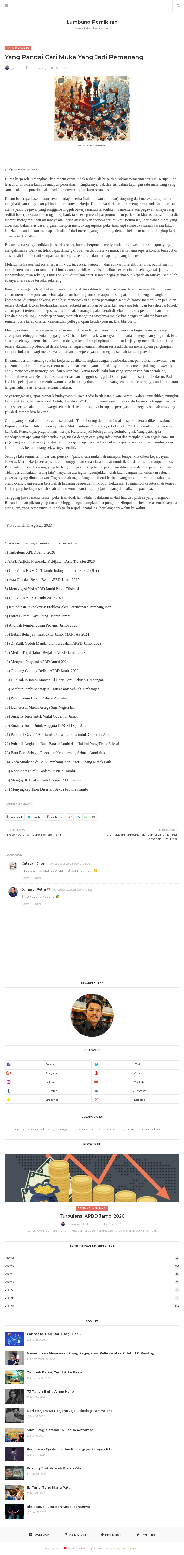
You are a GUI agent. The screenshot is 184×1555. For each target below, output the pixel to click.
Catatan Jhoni (34, 863)
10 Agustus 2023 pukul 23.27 (73, 889)
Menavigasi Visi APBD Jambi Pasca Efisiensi (44, 589)
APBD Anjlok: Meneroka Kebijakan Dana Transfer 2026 (51, 561)
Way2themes (81, 1548)
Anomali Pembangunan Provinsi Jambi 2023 (43, 625)
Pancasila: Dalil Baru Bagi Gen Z (54, 1334)
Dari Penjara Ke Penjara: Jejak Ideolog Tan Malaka (70, 1411)
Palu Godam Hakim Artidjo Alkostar (39, 698)
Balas (25, 878)
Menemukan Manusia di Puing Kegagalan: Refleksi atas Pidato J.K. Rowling (90, 1353)
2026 (92, 1258)
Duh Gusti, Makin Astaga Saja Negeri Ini (42, 707)
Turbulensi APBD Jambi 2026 (32, 552)
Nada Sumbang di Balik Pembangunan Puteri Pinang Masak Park (61, 762)
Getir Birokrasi (18, 804)
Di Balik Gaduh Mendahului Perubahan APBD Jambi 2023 (56, 643)
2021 (92, 1298)
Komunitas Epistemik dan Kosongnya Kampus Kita (70, 1449)
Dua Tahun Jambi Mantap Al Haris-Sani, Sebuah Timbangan (57, 680)
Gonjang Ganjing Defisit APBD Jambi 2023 (44, 671)
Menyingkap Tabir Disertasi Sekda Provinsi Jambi (49, 789)
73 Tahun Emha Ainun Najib (50, 1391)
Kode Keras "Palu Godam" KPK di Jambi (43, 771)
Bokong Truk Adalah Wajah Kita (54, 1468)
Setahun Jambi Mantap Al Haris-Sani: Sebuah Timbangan (55, 689)
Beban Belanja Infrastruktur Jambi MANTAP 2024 (50, 634)
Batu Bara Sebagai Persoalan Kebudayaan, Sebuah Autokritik (58, 753)
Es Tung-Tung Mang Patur (49, 1487)
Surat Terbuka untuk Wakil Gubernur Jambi (44, 716)
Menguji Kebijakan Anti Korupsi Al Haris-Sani (47, 780)
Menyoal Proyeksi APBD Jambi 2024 (40, 662)
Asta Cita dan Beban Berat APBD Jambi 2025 (44, 580)
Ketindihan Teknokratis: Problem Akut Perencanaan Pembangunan (60, 607)
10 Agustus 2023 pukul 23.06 (70, 863)
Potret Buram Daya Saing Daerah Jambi (39, 616)
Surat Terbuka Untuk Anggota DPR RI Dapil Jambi (50, 725)
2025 (92, 1266)
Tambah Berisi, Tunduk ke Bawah (56, 1372)
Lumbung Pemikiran (92, 22)
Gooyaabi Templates (127, 1548)
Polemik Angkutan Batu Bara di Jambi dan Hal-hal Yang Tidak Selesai (65, 744)
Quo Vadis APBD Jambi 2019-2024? (37, 598)
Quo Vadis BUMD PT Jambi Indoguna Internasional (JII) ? (54, 570)
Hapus (36, 878)
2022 (92, 1290)
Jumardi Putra (25, 68)
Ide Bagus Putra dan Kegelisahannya (58, 1506)
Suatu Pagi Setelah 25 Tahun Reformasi (61, 1430)
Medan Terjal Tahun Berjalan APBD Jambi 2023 (48, 652)
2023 (92, 1282)
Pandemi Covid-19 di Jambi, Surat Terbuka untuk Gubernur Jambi (62, 735)
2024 (92, 1274)
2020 (92, 1306)
